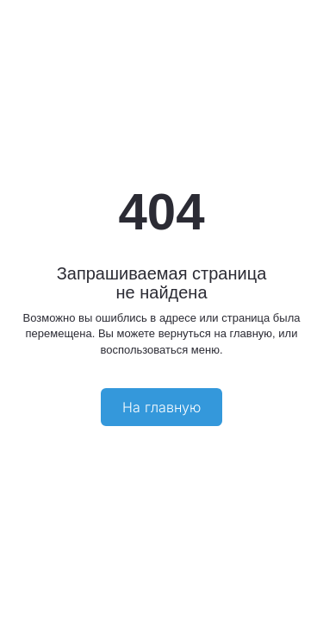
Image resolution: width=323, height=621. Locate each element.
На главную (161, 407)
